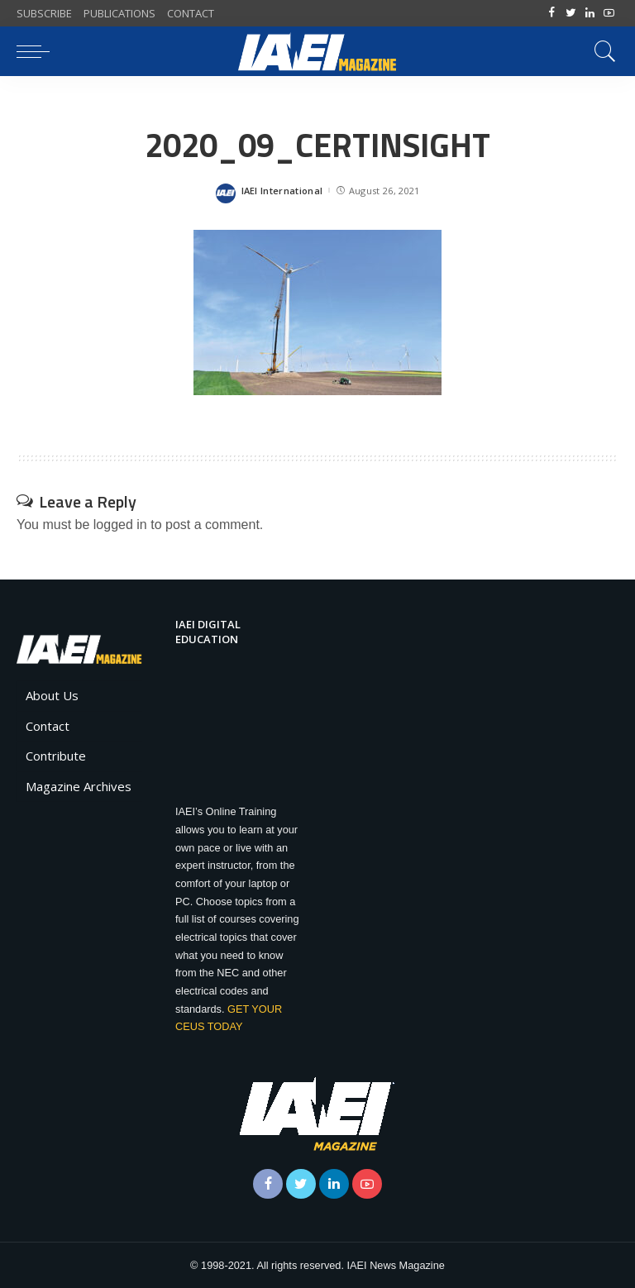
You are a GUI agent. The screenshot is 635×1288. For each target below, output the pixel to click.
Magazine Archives (78, 786)
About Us (52, 695)
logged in (120, 525)
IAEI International (282, 190)
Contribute (56, 755)
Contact (47, 726)
